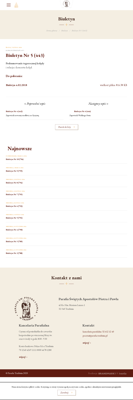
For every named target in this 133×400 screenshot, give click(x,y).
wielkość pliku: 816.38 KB (66, 85)
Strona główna (51, 30)
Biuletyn (64, 30)
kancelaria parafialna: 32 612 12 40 (98, 331)
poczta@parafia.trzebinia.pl (95, 335)
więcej (22, 356)
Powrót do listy (64, 127)
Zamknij (64, 392)
